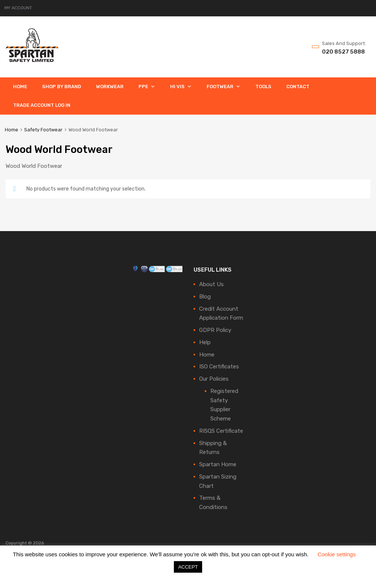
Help (205, 342)
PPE (146, 86)
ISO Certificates (219, 366)
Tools (263, 86)
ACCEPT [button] (188, 567)
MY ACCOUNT (18, 7)
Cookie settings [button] (337, 554)
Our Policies (214, 378)
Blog (205, 296)
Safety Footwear (43, 129)
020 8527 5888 (340, 51)
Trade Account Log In (41, 105)
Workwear (110, 86)
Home (20, 86)
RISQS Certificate (221, 431)
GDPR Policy (215, 330)
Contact (297, 86)
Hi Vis (181, 86)
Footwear (223, 86)
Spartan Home (217, 464)
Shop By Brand (61, 86)
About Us (211, 284)
